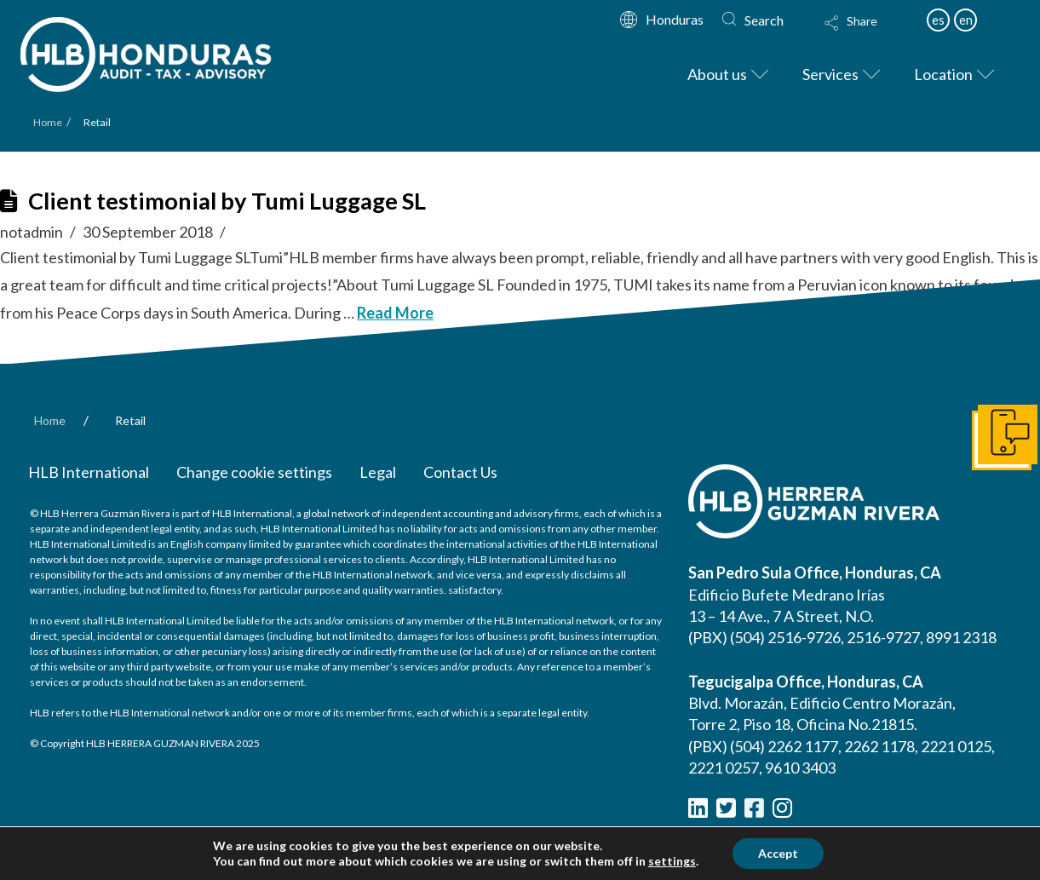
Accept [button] (778, 853)
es (938, 19)
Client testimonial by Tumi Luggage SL (227, 201)
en (966, 19)
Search (764, 20)
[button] (867, 34)
